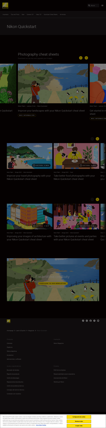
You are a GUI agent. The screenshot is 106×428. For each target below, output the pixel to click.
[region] (53, 421)
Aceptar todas (78, 425)
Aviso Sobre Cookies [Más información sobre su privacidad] (41, 425)
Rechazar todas (79, 421)
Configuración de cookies (79, 417)
